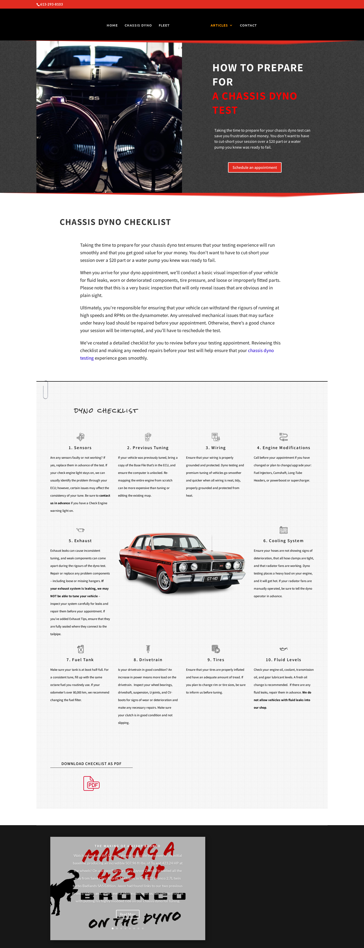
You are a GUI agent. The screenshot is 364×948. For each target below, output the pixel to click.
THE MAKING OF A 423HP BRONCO (128, 855)
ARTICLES (219, 25)
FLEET (164, 25)
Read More (128, 923)
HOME (112, 25)
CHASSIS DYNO (138, 25)
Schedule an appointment (255, 167)
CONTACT (248, 25)
